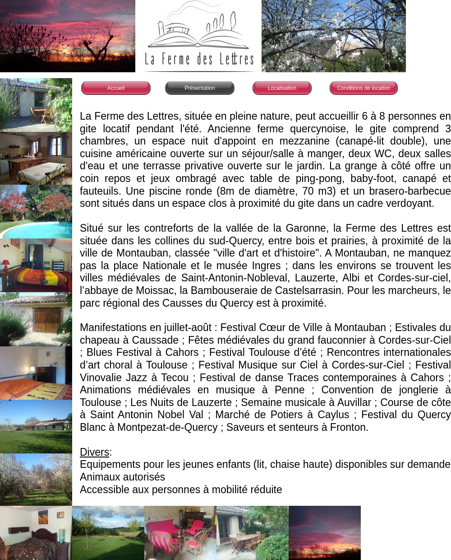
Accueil (116, 88)
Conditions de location (363, 88)
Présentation (199, 88)
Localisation (282, 88)
